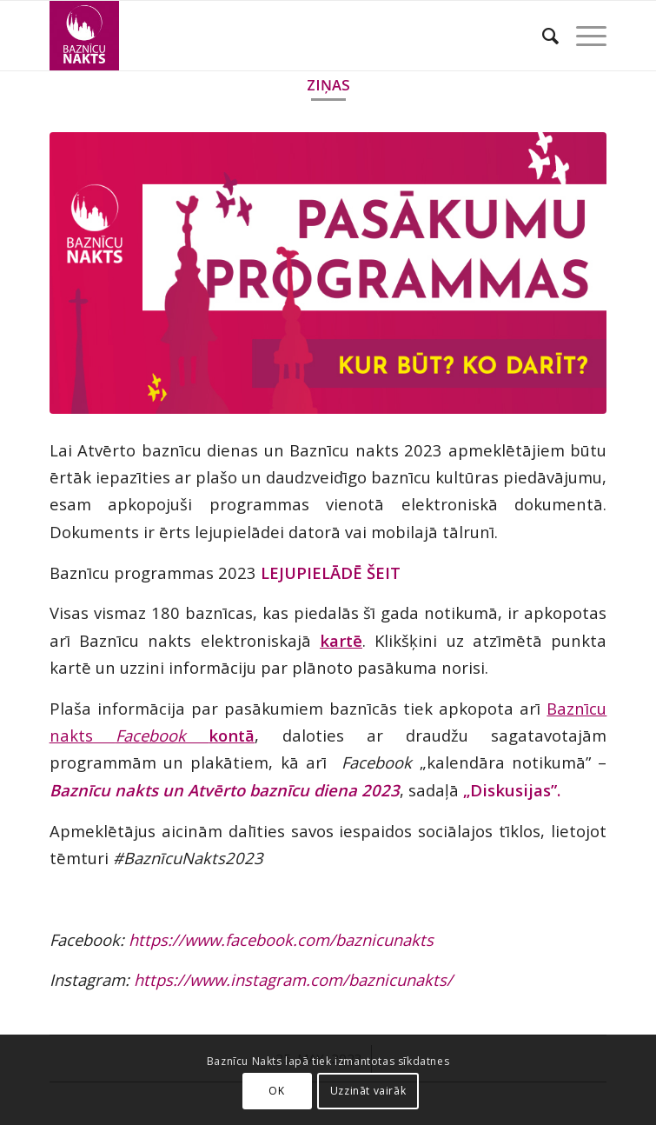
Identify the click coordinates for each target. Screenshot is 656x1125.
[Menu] (582, 35)
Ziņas (328, 85)
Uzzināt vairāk (368, 1090)
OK (276, 1090)
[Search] (542, 35)
